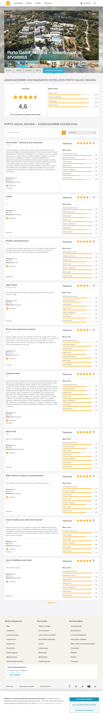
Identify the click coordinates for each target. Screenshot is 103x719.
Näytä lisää (51, 603)
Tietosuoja (9, 686)
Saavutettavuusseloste (26, 686)
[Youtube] (89, 686)
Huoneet (28, 70)
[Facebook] (69, 686)
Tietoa (18, 70)
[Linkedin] (95, 686)
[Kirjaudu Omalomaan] (85, 3)
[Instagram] (76, 686)
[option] (51, 35)
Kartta (38, 70)
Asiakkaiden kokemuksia (53, 70)
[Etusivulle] (8, 3)
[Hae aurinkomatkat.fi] (94, 3)
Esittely (9, 70)
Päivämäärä (72, 132)
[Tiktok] (82, 686)
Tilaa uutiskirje (15, 675)
